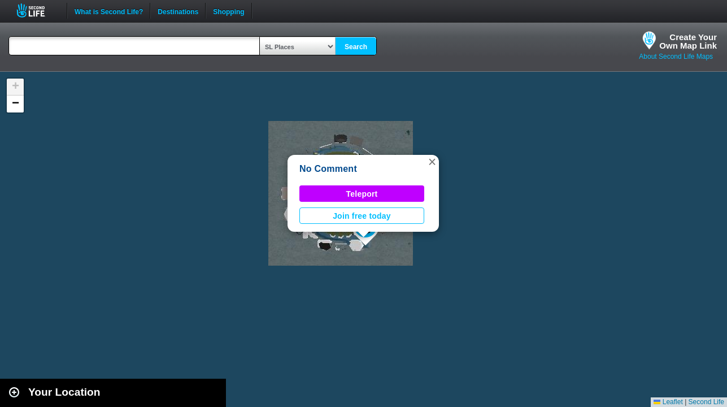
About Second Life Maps (676, 56)
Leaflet (668, 402)
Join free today (362, 215)
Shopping (228, 11)
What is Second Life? (109, 11)
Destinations (178, 11)
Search (356, 47)
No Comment (328, 169)
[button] (432, 161)
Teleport (362, 193)
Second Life (37, 10)
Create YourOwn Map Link (688, 41)
